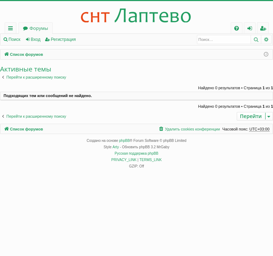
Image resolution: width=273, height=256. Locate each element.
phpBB (124, 141)
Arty (116, 147)
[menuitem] (236, 28)
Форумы (39, 28)
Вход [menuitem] (251, 29)
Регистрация (63, 39)
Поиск (14, 39)
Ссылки (12, 29)
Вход (36, 39)
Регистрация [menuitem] (265, 29)
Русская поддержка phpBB (136, 153)
